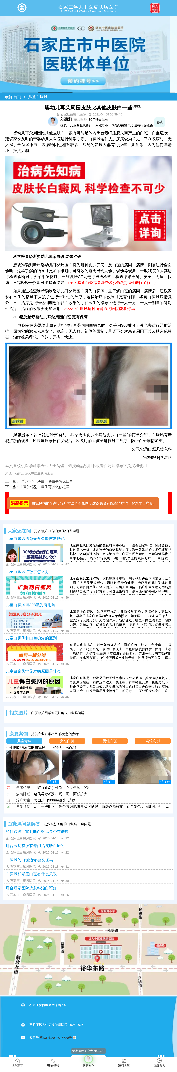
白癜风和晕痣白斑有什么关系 (31, 874)
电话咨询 (53, 1062)
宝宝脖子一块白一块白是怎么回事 (46, 481)
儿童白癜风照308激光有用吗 (30, 605)
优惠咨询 (159, 1062)
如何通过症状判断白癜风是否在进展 (37, 831)
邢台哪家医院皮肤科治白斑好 (31, 888)
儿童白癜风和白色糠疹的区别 (31, 638)
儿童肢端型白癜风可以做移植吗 (44, 487)
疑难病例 (153, 741)
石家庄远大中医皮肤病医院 (34, 473)
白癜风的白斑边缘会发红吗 (29, 860)
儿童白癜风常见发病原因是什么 (33, 671)
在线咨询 (88, 1061)
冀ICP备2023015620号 (56, 1037)
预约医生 (124, 1062)
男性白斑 (110, 741)
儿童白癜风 (38, 97)
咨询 (166, 122)
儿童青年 (24, 741)
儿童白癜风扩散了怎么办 (27, 571)
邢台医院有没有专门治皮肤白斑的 (35, 845)
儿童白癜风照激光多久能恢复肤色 (35, 538)
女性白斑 (67, 741)
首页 (17, 97)
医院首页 (18, 1062)
